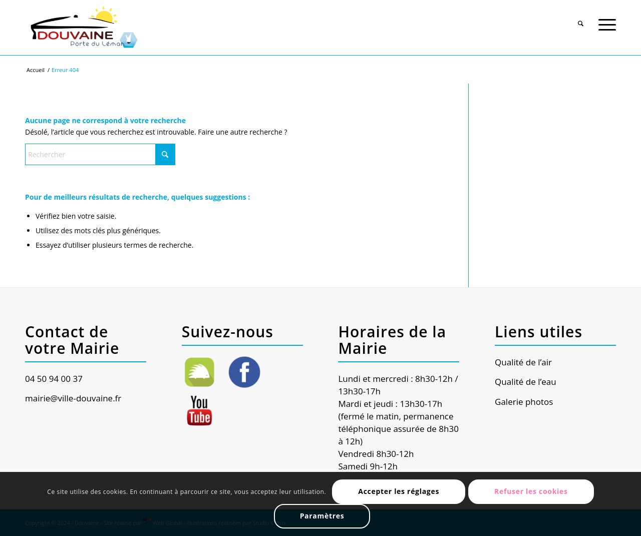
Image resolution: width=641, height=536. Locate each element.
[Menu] (607, 19)
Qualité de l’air (523, 362)
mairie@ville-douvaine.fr (73, 398)
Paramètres (322, 515)
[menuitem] (580, 18)
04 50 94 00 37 (54, 378)
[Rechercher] (580, 19)
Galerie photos (524, 401)
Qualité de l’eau (525, 381)
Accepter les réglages (398, 491)
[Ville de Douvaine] (83, 27)
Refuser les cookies (531, 491)
